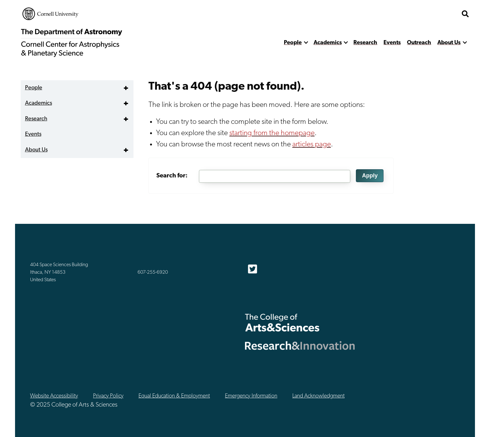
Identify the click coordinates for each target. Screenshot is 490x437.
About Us (449, 43)
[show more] (306, 43)
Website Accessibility (54, 396)
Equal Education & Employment (174, 396)
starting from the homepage (272, 133)
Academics (328, 43)
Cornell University (50, 14)
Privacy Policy (108, 396)
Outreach (419, 43)
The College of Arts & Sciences (282, 322)
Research (365, 43)
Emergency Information (251, 396)
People (293, 43)
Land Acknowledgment (318, 396)
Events (392, 43)
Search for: (172, 176)
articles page (311, 144)
